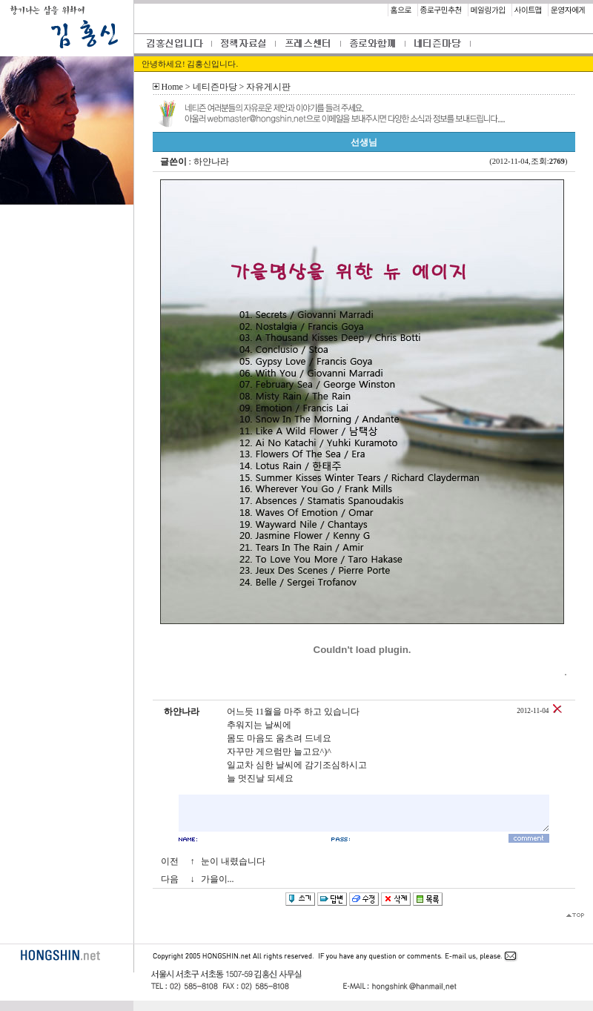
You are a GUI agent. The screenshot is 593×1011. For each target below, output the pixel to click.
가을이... (217, 879)
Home (172, 87)
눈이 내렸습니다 (233, 861)
